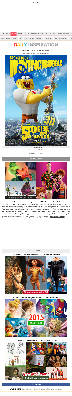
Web (21, 38)
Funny (44, 34)
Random (8, 38)
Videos (59, 34)
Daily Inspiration (52, 389)
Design (19, 34)
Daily (8, 34)
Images (13, 34)
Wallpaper (52, 34)
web (36, 2)
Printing (31, 38)
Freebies (66, 34)
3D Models (39, 38)
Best (2, 38)
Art (25, 34)
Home (2, 34)
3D (29, 34)
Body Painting (63, 38)
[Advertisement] (36, 18)
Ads (26, 38)
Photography (36, 34)
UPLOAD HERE (15, 389)
